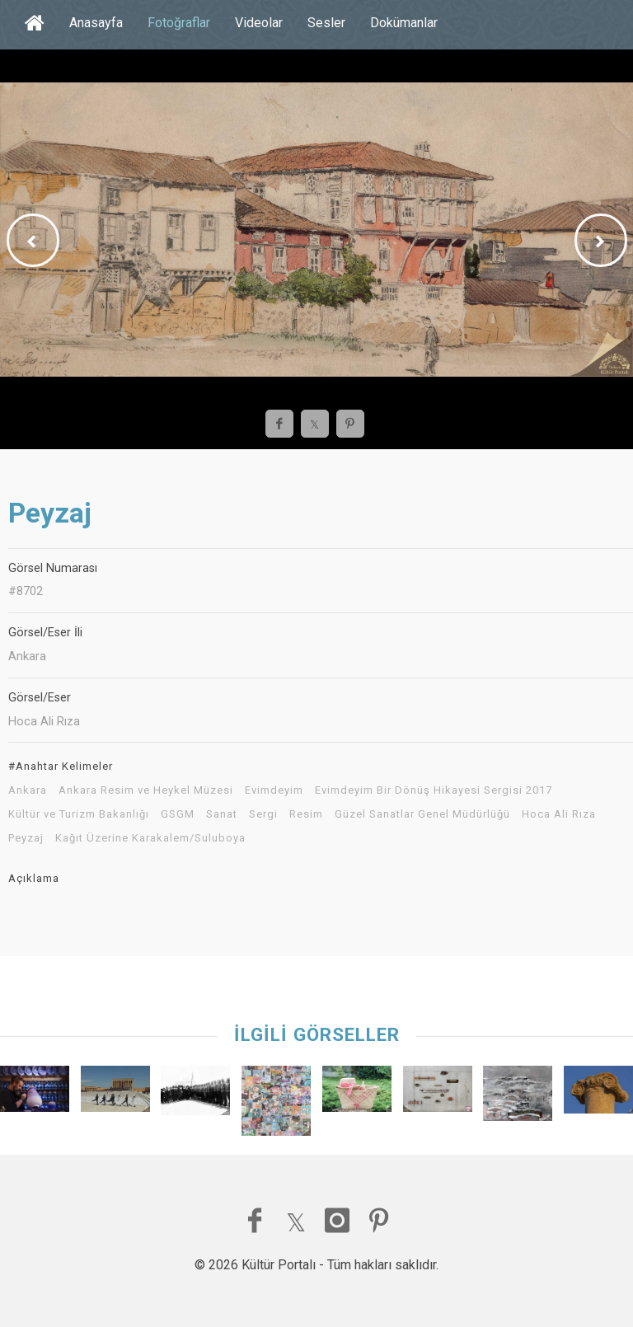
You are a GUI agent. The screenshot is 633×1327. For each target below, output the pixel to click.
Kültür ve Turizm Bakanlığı (78, 814)
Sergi (263, 814)
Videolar (259, 22)
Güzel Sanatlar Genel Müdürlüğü (422, 814)
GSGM (178, 814)
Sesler (326, 22)
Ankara (27, 790)
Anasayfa (96, 22)
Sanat (221, 814)
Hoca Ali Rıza (559, 814)
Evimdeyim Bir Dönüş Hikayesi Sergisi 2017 (433, 790)
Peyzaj (26, 838)
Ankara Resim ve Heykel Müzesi (146, 790)
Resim (306, 814)
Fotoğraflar (179, 22)
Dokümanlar (404, 22)
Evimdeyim (274, 790)
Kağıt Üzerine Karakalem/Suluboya (150, 838)
